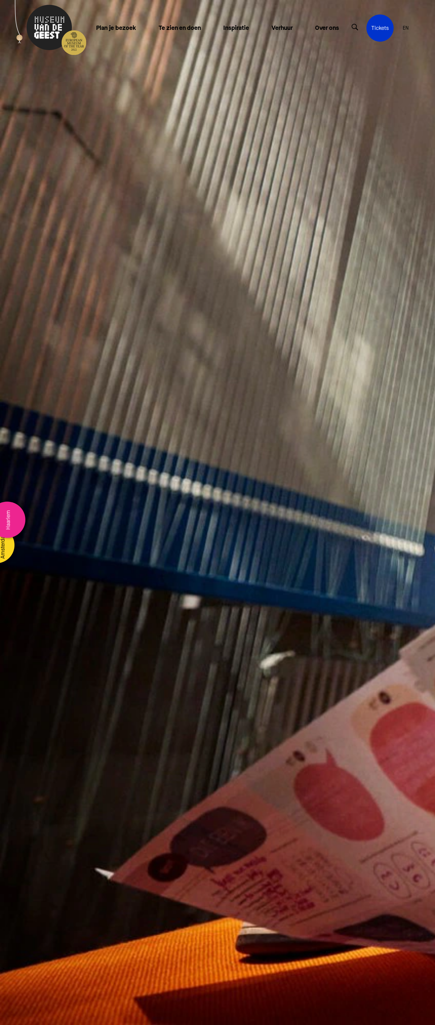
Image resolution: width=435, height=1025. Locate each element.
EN (406, 28)
